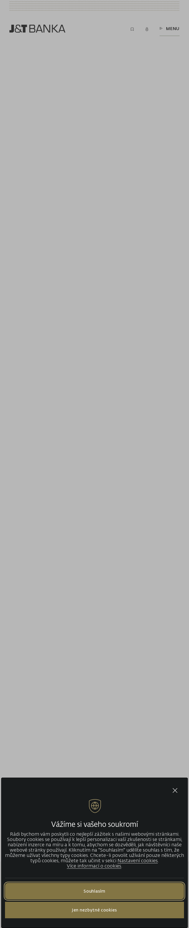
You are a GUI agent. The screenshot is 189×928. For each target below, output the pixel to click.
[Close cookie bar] (175, 790)
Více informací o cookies (94, 866)
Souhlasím (94, 891)
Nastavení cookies (137, 860)
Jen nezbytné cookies (94, 910)
